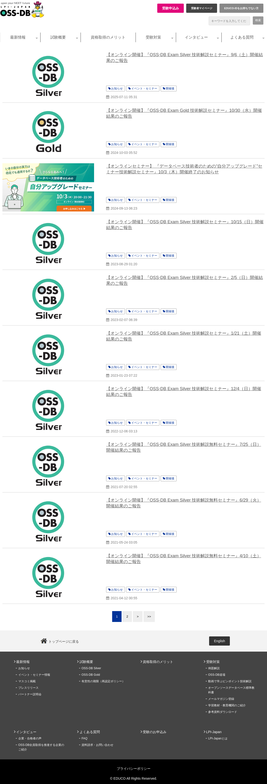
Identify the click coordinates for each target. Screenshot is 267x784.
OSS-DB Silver (91, 668)
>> (149, 616)
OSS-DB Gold (91, 674)
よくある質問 (241, 37)
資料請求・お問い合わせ (97, 745)
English (219, 641)
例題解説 (214, 668)
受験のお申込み (154, 732)
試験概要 (58, 37)
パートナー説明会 (29, 694)
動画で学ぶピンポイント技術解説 (230, 681)
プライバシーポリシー (134, 768)
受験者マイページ (201, 8)
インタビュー (196, 37)
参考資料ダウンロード (222, 712)
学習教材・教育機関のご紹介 (227, 705)
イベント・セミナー (144, 88)
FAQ (85, 738)
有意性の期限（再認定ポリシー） (103, 681)
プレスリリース (28, 687)
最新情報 (18, 37)
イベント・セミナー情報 (34, 674)
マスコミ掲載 (27, 681)
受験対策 (153, 37)
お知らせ (117, 88)
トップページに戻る (63, 641)
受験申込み (170, 8)
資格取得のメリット (108, 37)
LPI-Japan (214, 732)
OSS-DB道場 (216, 674)
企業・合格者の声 (29, 738)
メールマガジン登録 (221, 699)
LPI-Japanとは (217, 738)
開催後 (170, 88)
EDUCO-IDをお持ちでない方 (241, 8)
